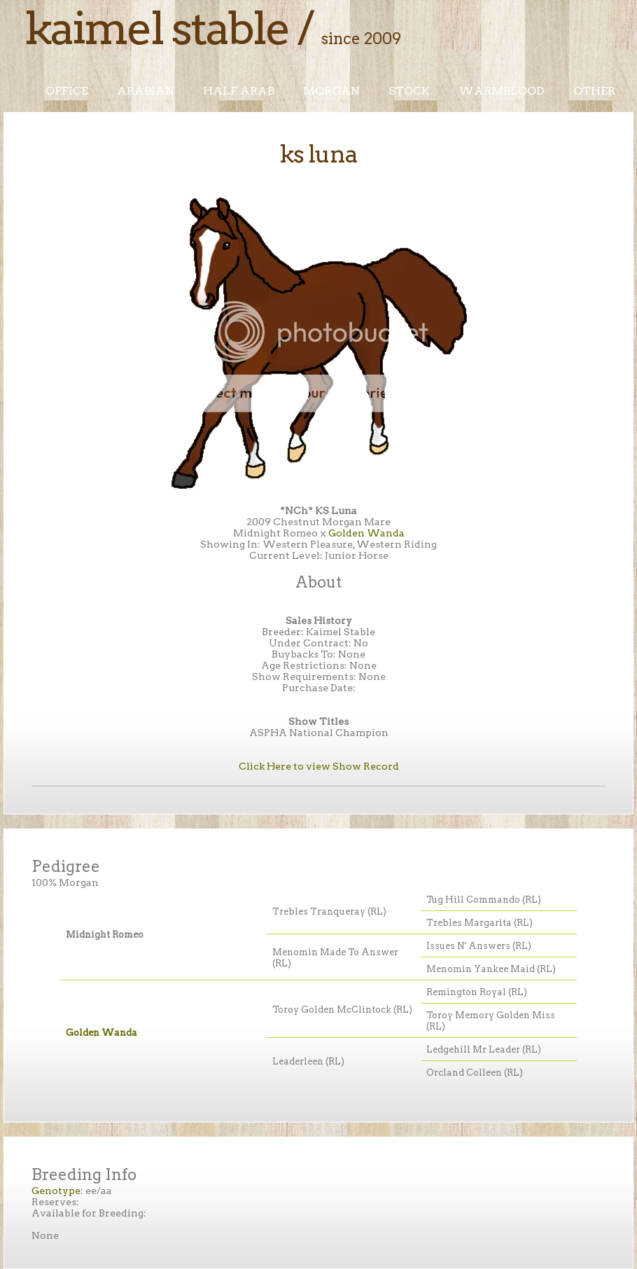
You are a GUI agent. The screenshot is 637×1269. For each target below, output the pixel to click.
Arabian (145, 90)
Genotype (55, 1190)
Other (594, 90)
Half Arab (238, 90)
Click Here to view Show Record (319, 766)
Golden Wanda (366, 533)
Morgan (331, 90)
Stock (409, 90)
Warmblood (501, 90)
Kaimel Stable (156, 28)
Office (67, 90)
